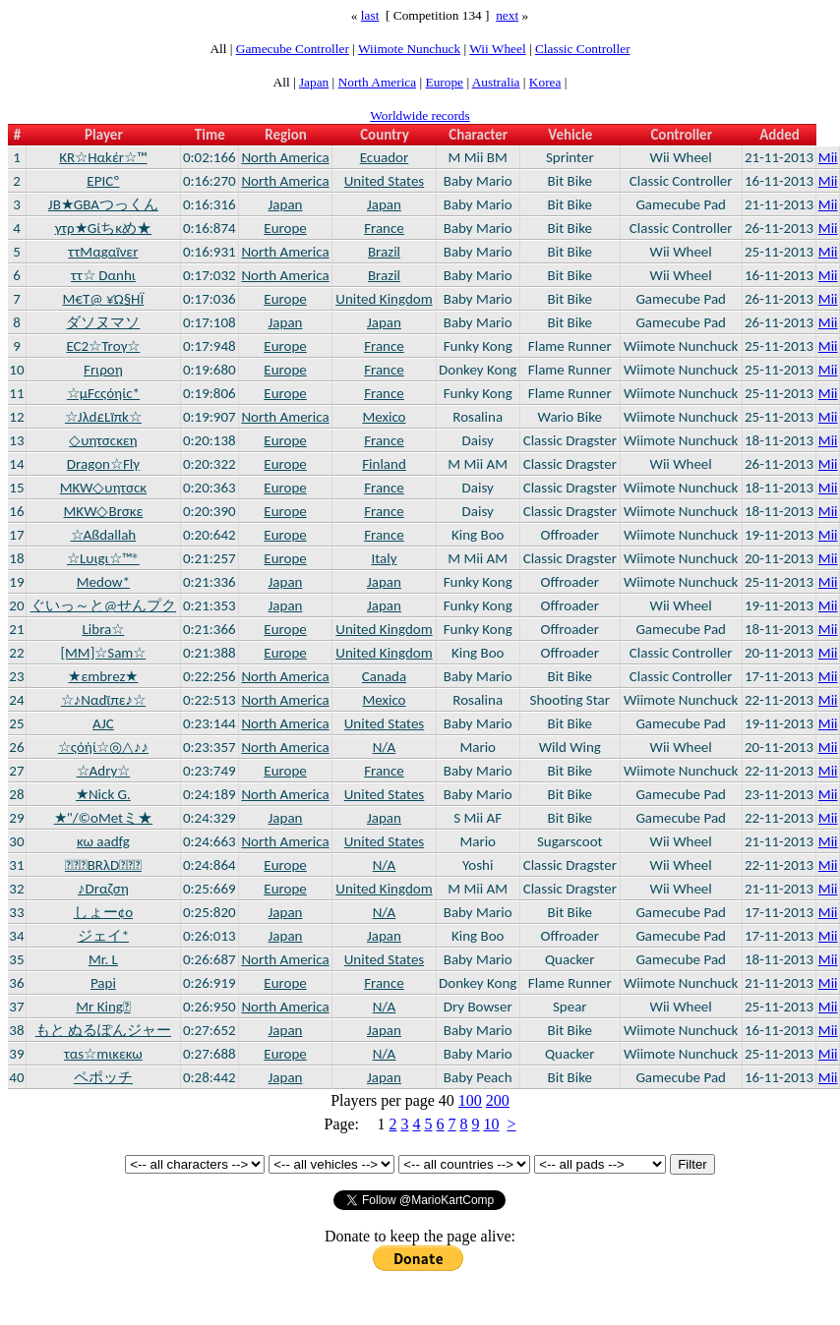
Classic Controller (582, 48)
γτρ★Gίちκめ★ (103, 228)
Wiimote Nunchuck (409, 48)
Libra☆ (104, 629)
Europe (445, 82)
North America (377, 82)
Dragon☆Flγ (103, 464)
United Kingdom (383, 299)
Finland (384, 464)
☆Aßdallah (104, 535)
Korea (545, 82)
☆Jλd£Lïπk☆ (103, 417)
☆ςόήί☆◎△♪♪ (103, 747)
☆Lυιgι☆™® (103, 558)
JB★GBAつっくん (103, 204)
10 (491, 1124)
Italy (383, 558)
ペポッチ (103, 1077)
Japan (314, 82)
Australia (496, 82)
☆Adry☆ (104, 770)
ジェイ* (103, 936)
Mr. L (103, 959)
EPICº (103, 181)
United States (384, 181)
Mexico (383, 417)
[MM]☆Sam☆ (103, 653)
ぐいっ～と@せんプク (103, 605)
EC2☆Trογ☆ (103, 346)
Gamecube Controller (292, 48)
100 (470, 1100)
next (507, 15)
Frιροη (103, 369)
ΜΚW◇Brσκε (104, 511)
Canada (384, 676)
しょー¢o (103, 912)
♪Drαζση (103, 888)
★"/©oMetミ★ (103, 818)
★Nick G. (103, 794)
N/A (384, 747)
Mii (828, 157)
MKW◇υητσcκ (104, 487)
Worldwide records (419, 115)
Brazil (384, 251)
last (370, 15)
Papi (103, 983)
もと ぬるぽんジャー (103, 1030)
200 (498, 1100)
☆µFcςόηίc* (103, 393)
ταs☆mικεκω (103, 1054)
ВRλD (103, 865)
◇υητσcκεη (103, 440)
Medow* (103, 582)
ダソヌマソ (103, 322)
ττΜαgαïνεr (103, 251)
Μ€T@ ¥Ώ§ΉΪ (104, 299)
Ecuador (384, 157)
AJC (103, 723)
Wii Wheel (497, 48)
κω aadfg (103, 841)
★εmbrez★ (103, 676)
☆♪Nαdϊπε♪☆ (103, 700)
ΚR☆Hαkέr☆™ (103, 157)
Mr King (103, 1006)
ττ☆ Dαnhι (103, 275)
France (384, 228)
